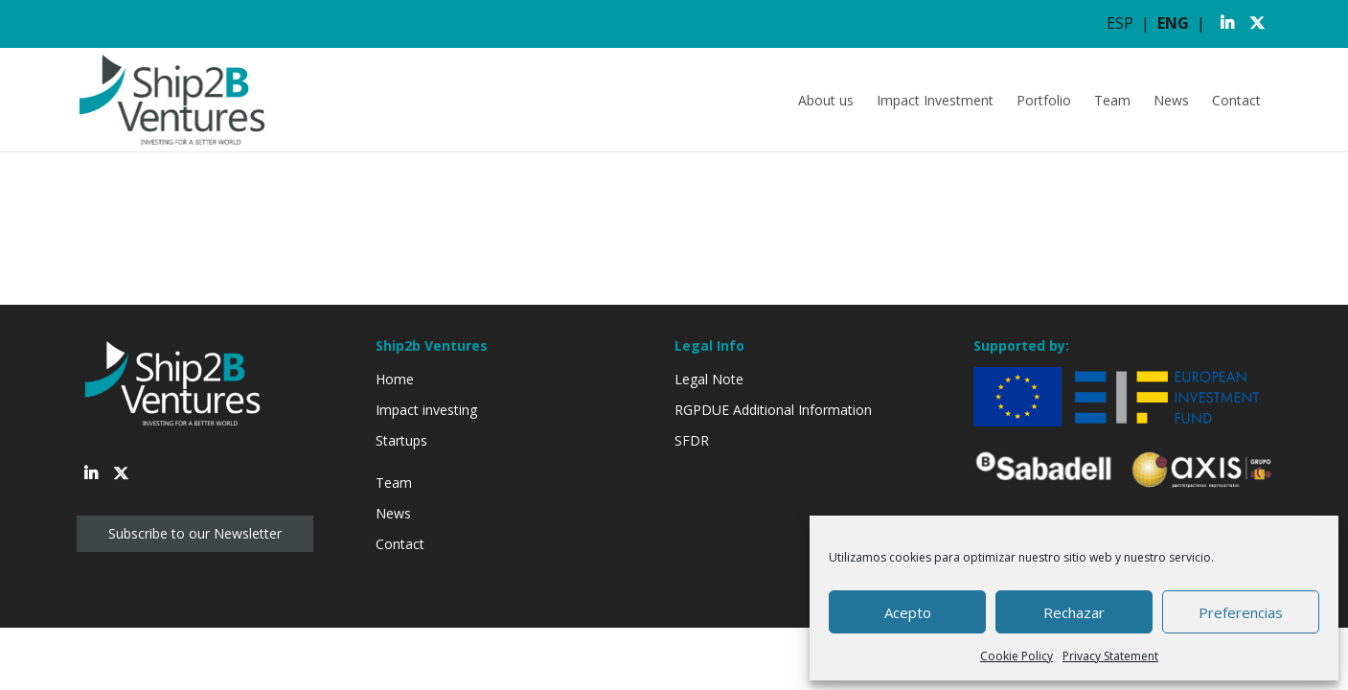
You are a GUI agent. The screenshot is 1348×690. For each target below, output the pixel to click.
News (1171, 100)
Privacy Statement (1110, 656)
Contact (1236, 100)
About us (826, 100)
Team (1112, 100)
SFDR (691, 440)
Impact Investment (935, 100)
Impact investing (426, 410)
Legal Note (708, 379)
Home (395, 379)
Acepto (907, 612)
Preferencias (1241, 612)
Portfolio (1044, 100)
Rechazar (1074, 612)
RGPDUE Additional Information (773, 410)
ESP (1120, 23)
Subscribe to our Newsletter (195, 533)
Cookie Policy (1016, 656)
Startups (401, 440)
